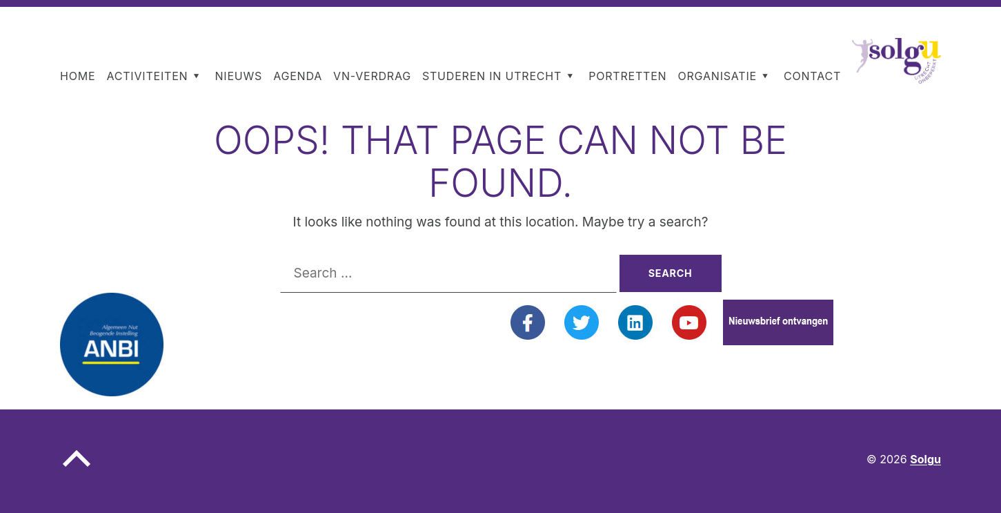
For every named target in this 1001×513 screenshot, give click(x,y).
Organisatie (717, 76)
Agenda (297, 76)
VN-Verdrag (372, 76)
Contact (812, 76)
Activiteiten (147, 76)
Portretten (627, 76)
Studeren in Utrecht (492, 76)
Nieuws (238, 76)
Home (77, 76)
